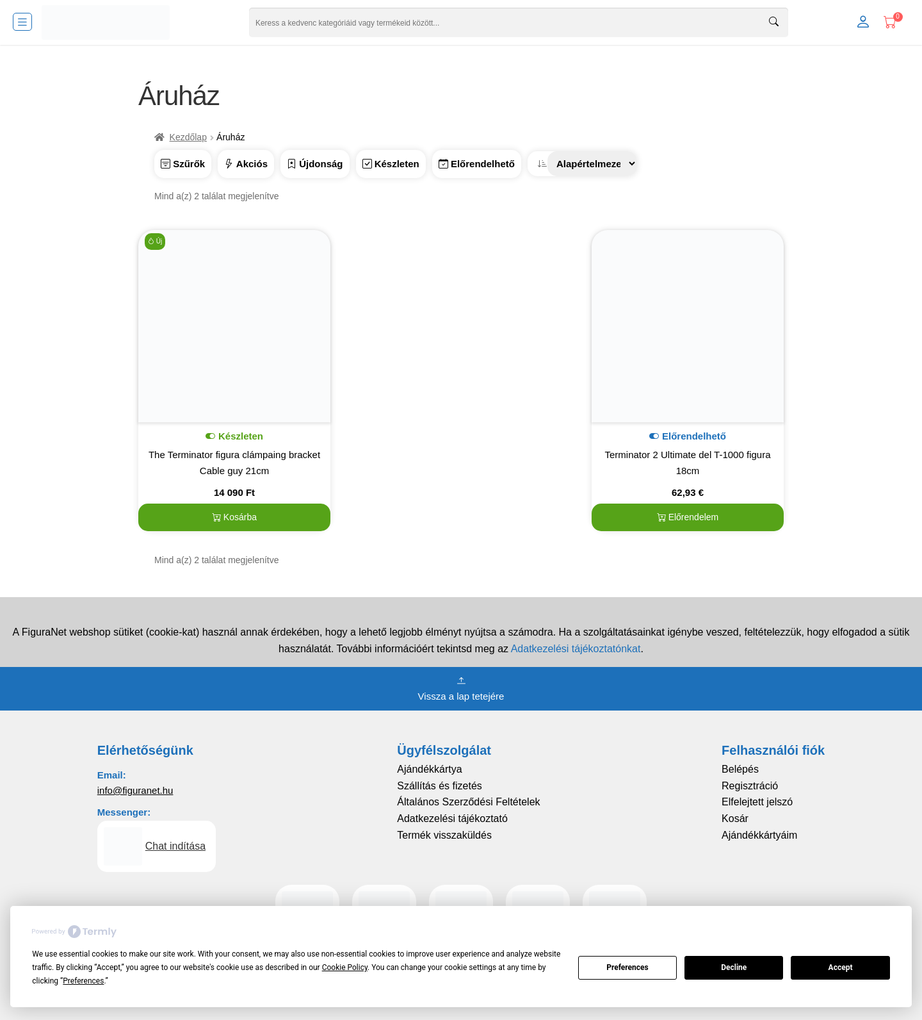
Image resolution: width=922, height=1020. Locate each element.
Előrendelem (688, 517)
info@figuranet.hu (135, 790)
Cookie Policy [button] (345, 967)
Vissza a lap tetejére (461, 687)
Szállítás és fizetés (439, 785)
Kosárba (234, 517)
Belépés (740, 769)
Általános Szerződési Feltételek (468, 801)
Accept (841, 967)
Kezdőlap (188, 137)
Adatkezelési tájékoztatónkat (576, 648)
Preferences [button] (83, 980)
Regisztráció (750, 785)
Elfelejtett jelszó (757, 801)
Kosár (735, 818)
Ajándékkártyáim (759, 835)
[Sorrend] (592, 163)
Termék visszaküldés (444, 835)
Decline (734, 967)
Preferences (627, 967)
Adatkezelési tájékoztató (452, 818)
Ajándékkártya (429, 769)
